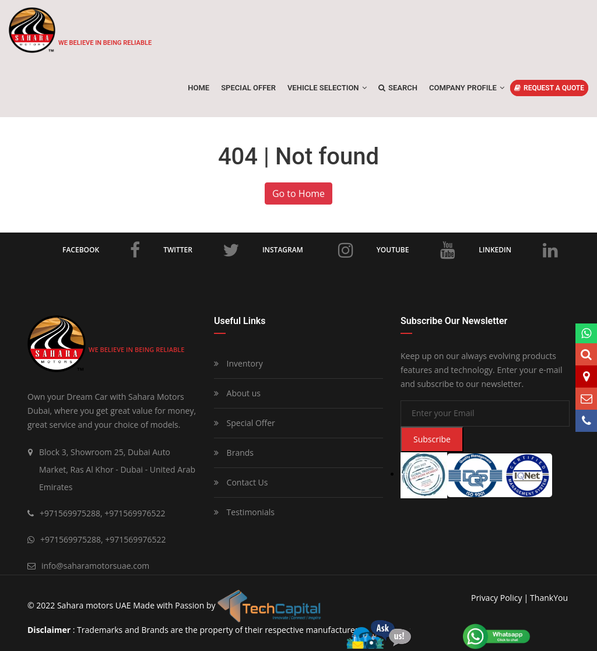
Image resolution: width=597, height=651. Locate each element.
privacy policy (496, 597)
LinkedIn (518, 250)
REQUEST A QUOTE (549, 88)
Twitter (201, 250)
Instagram (307, 250)
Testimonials (244, 512)
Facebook (101, 250)
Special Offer (244, 422)
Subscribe (432, 439)
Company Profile (466, 87)
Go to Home (298, 193)
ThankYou (549, 597)
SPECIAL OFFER (248, 87)
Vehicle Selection (327, 87)
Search (397, 87)
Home (198, 87)
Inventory (238, 363)
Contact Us (241, 482)
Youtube (416, 250)
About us (237, 393)
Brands (234, 452)
